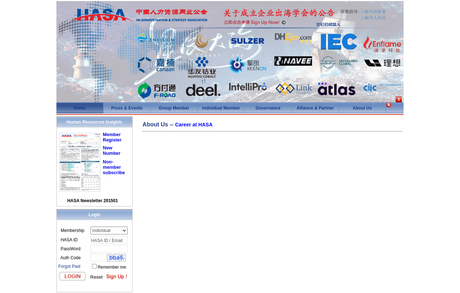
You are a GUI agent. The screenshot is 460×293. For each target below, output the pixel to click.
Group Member (173, 108)
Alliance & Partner (315, 108)
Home (80, 108)
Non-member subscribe (114, 167)
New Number (111, 150)
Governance (268, 108)
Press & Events (126, 108)
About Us (362, 108)
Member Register (112, 137)
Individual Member (221, 108)
